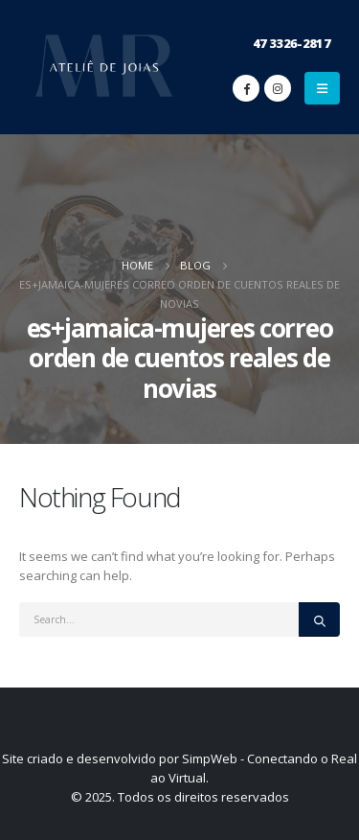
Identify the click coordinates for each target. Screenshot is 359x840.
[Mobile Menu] (322, 88)
